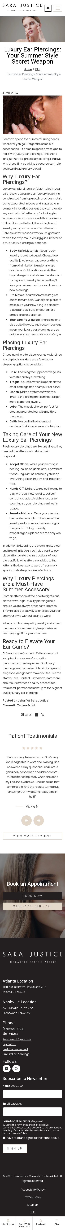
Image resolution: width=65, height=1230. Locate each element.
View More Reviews (32, 835)
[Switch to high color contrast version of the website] (48, 8)
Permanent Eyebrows (17, 1039)
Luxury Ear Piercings (16, 1054)
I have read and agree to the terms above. (32, 1138)
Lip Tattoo (9, 1044)
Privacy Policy (19, 1133)
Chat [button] (56, 1222)
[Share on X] (43, 715)
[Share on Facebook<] (36, 715)
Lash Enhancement (15, 1049)
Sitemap (32, 1205)
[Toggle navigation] (57, 8)
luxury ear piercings (29, 154)
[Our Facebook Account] (7, 1068)
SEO (32, 1212)
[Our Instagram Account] (16, 1068)
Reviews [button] (40, 1222)
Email (12, 1104)
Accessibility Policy (33, 1189)
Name (13, 1086)
